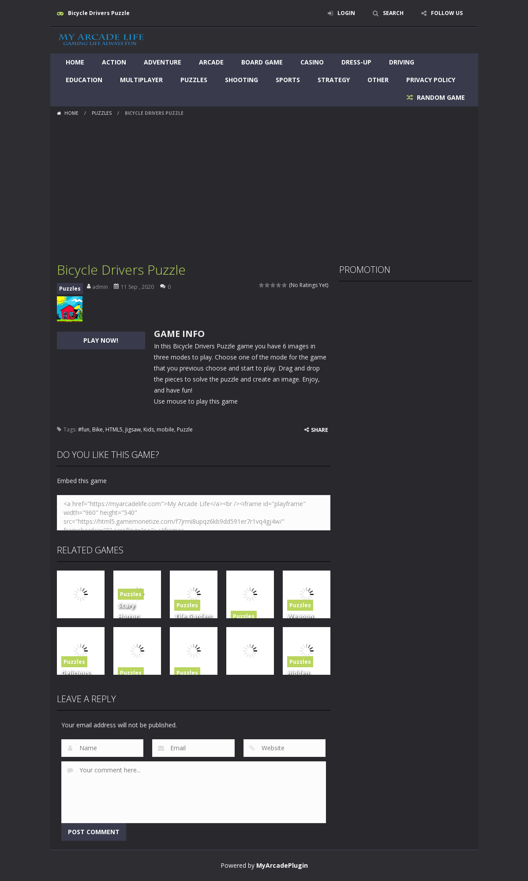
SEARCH (393, 13)
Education (84, 80)
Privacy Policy (430, 80)
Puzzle (185, 429)
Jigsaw (133, 429)
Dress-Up (356, 62)
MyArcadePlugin (282, 865)
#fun (84, 429)
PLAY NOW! (100, 340)
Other (378, 80)
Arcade (211, 62)
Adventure (162, 62)
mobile (165, 429)
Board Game (262, 62)
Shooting (241, 80)
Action (114, 62)
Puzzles (193, 80)
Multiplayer (141, 80)
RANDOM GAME (440, 97)
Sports (288, 80)
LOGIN (346, 13)
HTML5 (114, 429)
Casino (312, 62)
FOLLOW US (447, 13)
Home (75, 62)
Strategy (334, 80)
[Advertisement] (264, 186)
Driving (401, 62)
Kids (148, 429)
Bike (97, 429)
